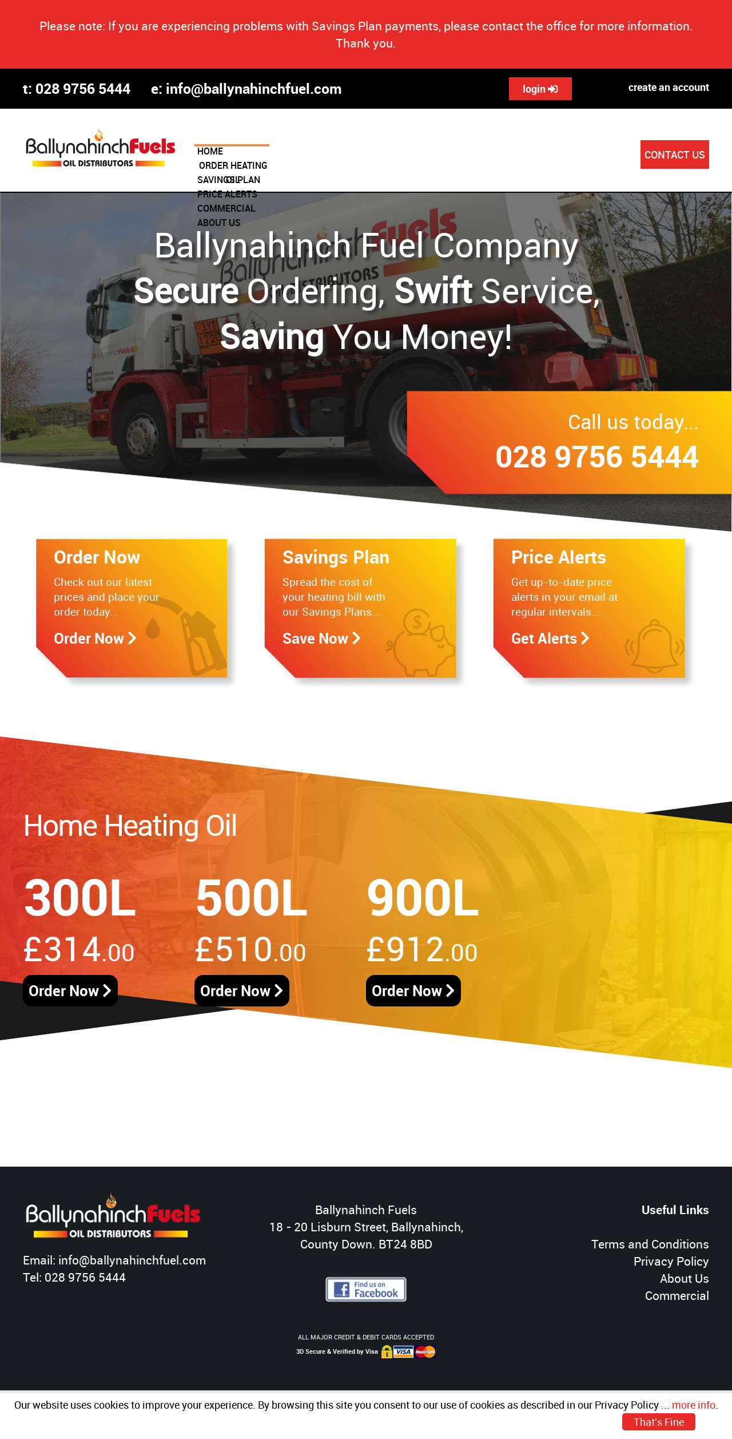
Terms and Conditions (650, 1244)
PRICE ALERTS (461, 155)
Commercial (677, 1295)
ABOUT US (602, 155)
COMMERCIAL (535, 155)
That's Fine (659, 1422)
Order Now (70, 990)
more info (693, 1405)
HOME (223, 155)
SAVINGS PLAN (383, 155)
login (540, 89)
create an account (668, 87)
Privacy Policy (671, 1261)
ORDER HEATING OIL (294, 155)
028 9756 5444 (82, 88)
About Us (684, 1278)
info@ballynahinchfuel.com (254, 88)
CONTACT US (675, 154)
